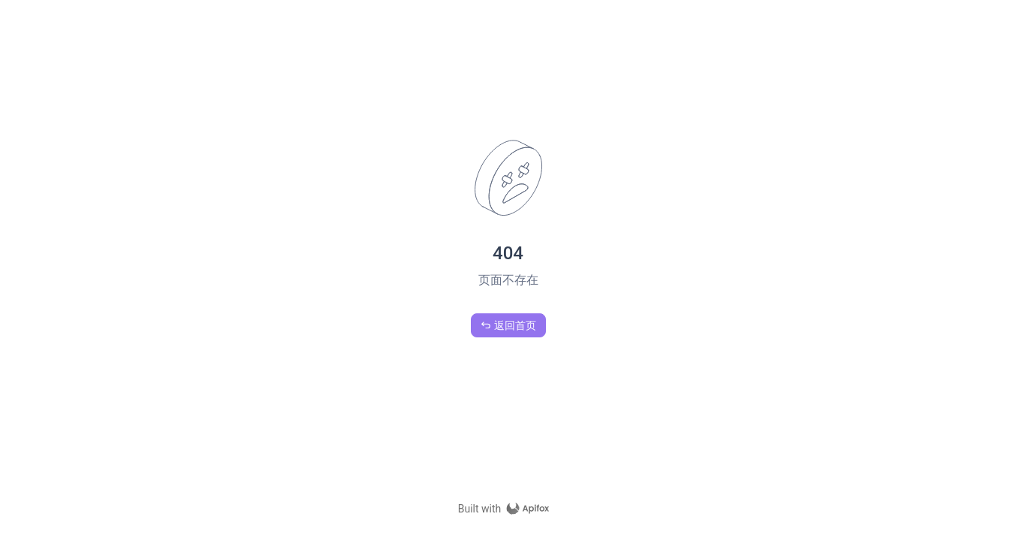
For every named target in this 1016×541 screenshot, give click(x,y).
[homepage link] (508, 508)
